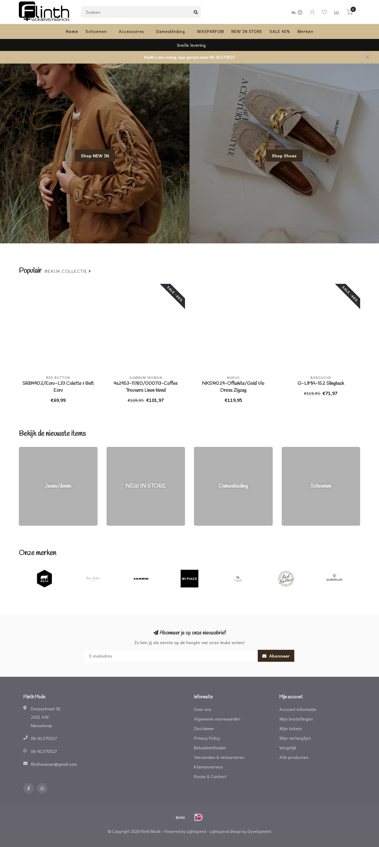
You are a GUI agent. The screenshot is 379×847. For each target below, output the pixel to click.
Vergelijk (287, 747)
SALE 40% (280, 31)
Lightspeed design (225, 831)
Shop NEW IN (95, 155)
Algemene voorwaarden (217, 718)
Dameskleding (170, 31)
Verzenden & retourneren (219, 757)
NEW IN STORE (246, 31)
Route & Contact (210, 776)
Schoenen (96, 31)
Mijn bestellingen (296, 718)
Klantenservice (208, 766)
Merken (305, 31)
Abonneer (276, 655)
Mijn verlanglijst (295, 738)
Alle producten (293, 757)
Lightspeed (196, 831)
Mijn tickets (290, 728)
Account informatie (297, 709)
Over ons (202, 709)
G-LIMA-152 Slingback (321, 383)
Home (72, 31)
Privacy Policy (207, 738)
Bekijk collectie (68, 271)
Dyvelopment (260, 831)
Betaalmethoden (210, 747)
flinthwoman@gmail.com (54, 764)
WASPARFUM (210, 31)
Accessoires (131, 31)
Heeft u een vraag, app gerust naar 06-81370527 (189, 57)
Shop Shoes (284, 155)
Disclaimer (204, 728)
